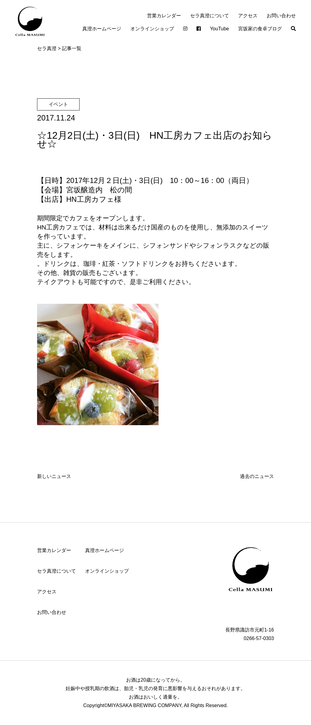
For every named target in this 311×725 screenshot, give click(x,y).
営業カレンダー (164, 15)
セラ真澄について (209, 15)
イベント (58, 104)
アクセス (248, 15)
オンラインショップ (152, 28)
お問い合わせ (281, 15)
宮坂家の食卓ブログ (260, 28)
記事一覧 (71, 48)
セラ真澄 (46, 48)
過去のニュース (257, 476)
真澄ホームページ (101, 28)
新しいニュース (54, 476)
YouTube (219, 28)
